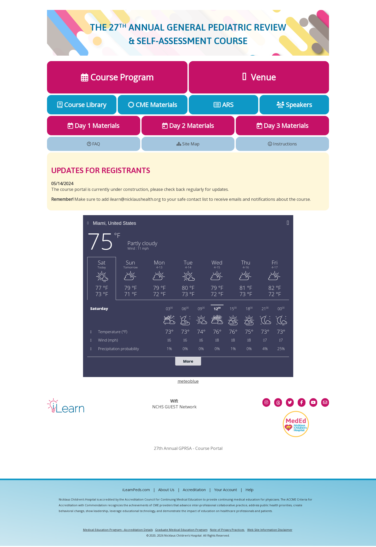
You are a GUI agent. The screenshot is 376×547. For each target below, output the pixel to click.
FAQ (93, 144)
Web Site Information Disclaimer (269, 530)
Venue (259, 77)
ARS (223, 104)
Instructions (282, 144)
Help (249, 489)
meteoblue (188, 381)
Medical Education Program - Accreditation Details (118, 530)
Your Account (225, 489)
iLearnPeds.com (136, 489)
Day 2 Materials (188, 125)
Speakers (294, 104)
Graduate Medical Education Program (181, 530)
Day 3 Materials (282, 125)
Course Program (117, 77)
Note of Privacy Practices (227, 530)
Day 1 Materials (93, 125)
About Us (166, 489)
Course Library (81, 104)
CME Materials (152, 104)
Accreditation (194, 489)
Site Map (188, 144)
